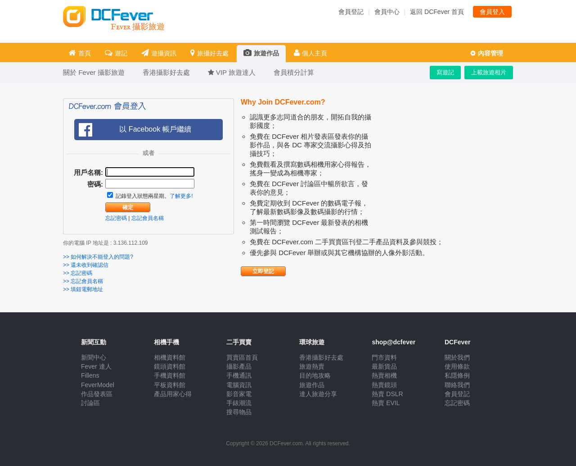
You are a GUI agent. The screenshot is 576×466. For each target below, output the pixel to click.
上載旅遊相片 (488, 72)
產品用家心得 (173, 393)
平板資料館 (169, 384)
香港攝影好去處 (321, 357)
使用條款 (457, 366)
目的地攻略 (315, 375)
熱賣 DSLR (387, 393)
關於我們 (457, 357)
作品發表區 (96, 393)
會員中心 (387, 11)
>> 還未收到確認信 (85, 265)
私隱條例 (457, 375)
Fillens (90, 375)
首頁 (80, 53)
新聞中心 (93, 357)
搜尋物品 (239, 412)
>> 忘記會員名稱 (83, 281)
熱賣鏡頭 (384, 384)
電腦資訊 (239, 384)
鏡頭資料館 (169, 366)
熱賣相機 (384, 375)
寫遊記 (445, 72)
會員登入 (492, 11)
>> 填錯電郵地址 (83, 289)
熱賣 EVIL (386, 403)
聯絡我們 (457, 384)
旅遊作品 (261, 53)
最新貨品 (384, 366)
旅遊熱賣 (311, 366)
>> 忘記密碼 (77, 273)
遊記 (116, 53)
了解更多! (181, 196)
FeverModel (97, 384)
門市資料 (384, 357)
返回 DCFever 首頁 (437, 11)
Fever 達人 (96, 366)
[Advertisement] (445, 169)
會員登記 (351, 11)
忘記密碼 (116, 218)
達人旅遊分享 (318, 393)
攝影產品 (239, 366)
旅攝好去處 (209, 53)
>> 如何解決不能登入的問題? (98, 257)
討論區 (90, 403)
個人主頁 (310, 53)
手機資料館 (169, 375)
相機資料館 (169, 357)
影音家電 (239, 393)
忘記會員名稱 (147, 218)
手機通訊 (239, 375)
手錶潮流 (239, 403)
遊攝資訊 (158, 53)
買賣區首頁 (242, 357)
